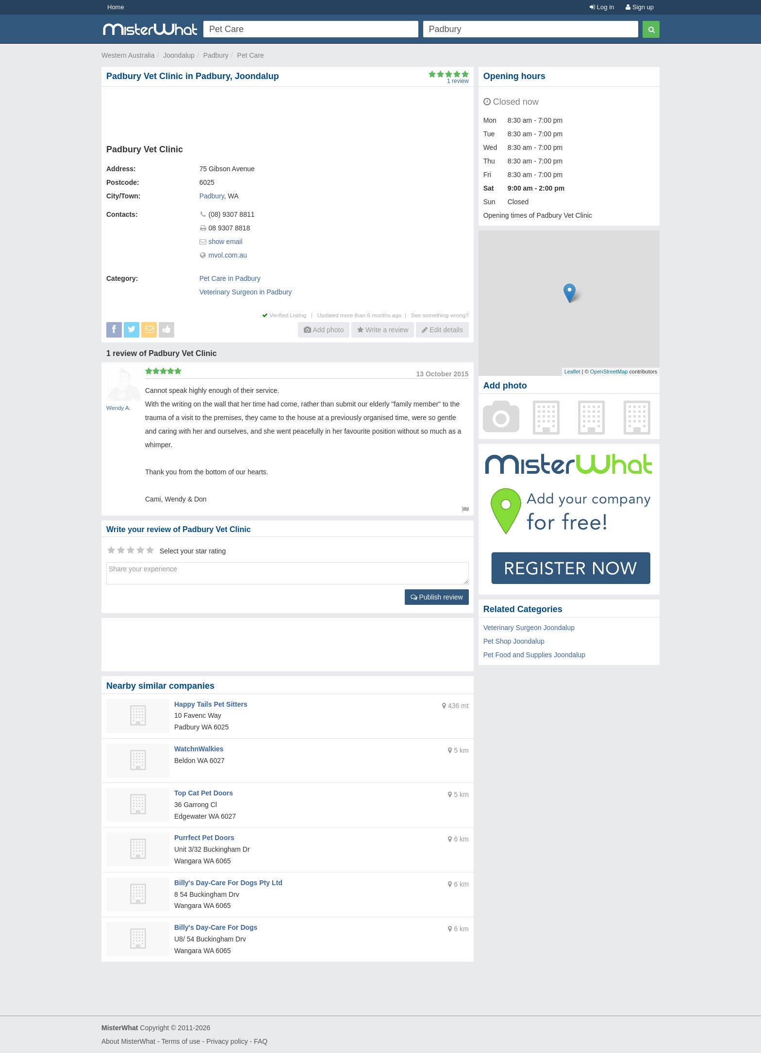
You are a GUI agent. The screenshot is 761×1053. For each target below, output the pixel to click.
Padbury (216, 55)
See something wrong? (439, 315)
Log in (602, 7)
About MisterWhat (128, 1041)
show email (226, 241)
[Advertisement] (289, 113)
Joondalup (179, 55)
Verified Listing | (289, 315)
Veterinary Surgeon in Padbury (245, 292)
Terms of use (180, 1041)
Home (115, 7)
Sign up (640, 7)
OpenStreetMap (609, 371)
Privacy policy (227, 1041)
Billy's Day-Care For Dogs (215, 927)
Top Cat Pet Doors (203, 793)
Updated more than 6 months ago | (364, 315)
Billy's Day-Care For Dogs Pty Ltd (228, 883)
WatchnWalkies (199, 749)
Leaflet (572, 371)
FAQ (260, 1041)
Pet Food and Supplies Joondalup (534, 655)
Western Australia (127, 55)
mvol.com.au (228, 255)
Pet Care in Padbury (230, 278)
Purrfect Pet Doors (204, 838)
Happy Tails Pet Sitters (211, 704)
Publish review (437, 597)
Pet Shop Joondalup (514, 641)
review (458, 81)
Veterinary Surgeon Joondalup (529, 628)
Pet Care (250, 55)
